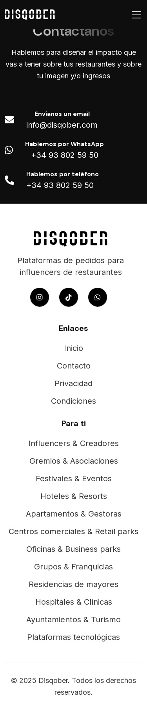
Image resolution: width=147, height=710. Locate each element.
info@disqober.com (62, 125)
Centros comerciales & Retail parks (73, 531)
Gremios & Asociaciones (73, 461)
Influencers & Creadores (73, 443)
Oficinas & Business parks (73, 549)
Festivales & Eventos (74, 478)
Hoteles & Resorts (73, 496)
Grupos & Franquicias (73, 566)
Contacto (74, 365)
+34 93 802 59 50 (64, 155)
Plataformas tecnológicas (73, 637)
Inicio (73, 348)
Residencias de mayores (73, 584)
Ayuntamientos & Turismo (73, 619)
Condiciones (73, 401)
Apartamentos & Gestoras (74, 513)
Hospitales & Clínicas (73, 602)
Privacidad (73, 383)
